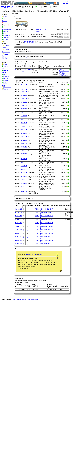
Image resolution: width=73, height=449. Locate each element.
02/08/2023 (24, 123)
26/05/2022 (24, 162)
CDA (41, 243)
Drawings (6, 89)
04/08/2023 (24, 116)
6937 (51, 209)
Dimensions (7, 87)
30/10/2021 (18, 212)
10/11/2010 (24, 186)
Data (36, 7)
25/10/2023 (24, 84)
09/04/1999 (18, 240)
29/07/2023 (24, 129)
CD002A (47, 240)
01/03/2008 (18, 236)
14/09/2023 (24, 89)
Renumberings (6, 29)
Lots (4, 33)
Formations (6, 35)
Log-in (66, 1)
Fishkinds (6, 80)
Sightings (6, 37)
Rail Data (20, 11)
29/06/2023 (24, 140)
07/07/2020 (18, 219)
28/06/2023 (24, 143)
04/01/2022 (24, 169)
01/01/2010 (18, 233)
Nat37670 (41, 254)
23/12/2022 (24, 154)
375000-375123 (29, 42)
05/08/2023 (24, 112)
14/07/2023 (24, 136)
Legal (24, 299)
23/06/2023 (24, 147)
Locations (6, 76)
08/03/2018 (18, 223)
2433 (51, 212)
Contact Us (34, 299)
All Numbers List (42, 11)
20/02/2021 (18, 216)
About (19, 299)
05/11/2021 (24, 176)
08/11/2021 (24, 172)
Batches (5, 31)
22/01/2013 (18, 226)
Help (28, 299)
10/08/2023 (24, 102)
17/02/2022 (24, 166)
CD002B (29, 69)
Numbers (32, 11)
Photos (46, 7)
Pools (5, 74)
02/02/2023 (24, 150)
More (55, 7)
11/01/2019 (24, 179)
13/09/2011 (18, 230)
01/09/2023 (18, 209)
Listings (5, 39)
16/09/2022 (24, 159)
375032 (37, 209)
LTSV (14, 11)
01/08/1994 (18, 243)
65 (15, 69)
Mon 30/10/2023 (31, 254)
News (27, 7)
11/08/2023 (24, 91)
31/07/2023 (24, 126)
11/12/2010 (24, 183)
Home (18, 7)
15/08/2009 (24, 191)
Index (5, 16)
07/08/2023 (24, 105)
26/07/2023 (24, 133)
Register (65, 3)
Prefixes (5, 78)
